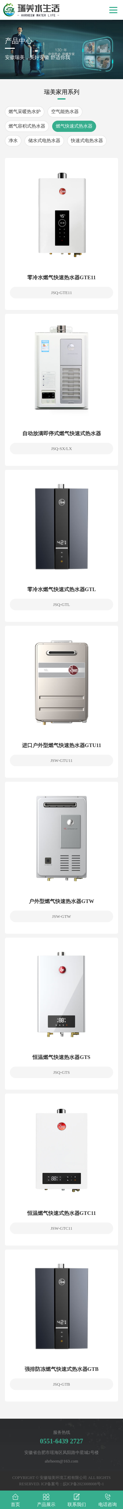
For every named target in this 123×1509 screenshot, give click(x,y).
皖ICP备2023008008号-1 (83, 1484)
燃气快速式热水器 (74, 126)
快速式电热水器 (87, 140)
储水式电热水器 (44, 140)
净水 (13, 140)
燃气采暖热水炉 (25, 111)
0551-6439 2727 (61, 1441)
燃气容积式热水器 (27, 126)
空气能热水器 (65, 111)
